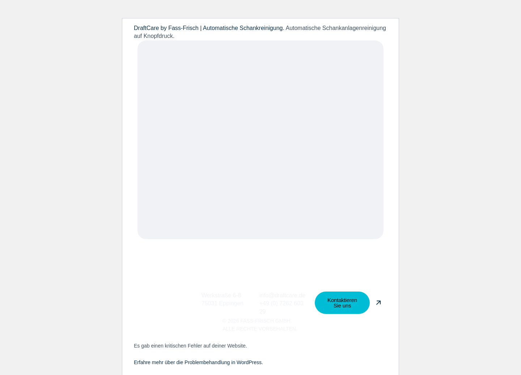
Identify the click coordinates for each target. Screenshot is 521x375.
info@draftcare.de (282, 295)
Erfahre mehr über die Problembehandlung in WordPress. (198, 362)
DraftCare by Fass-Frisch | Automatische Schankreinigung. (209, 28)
